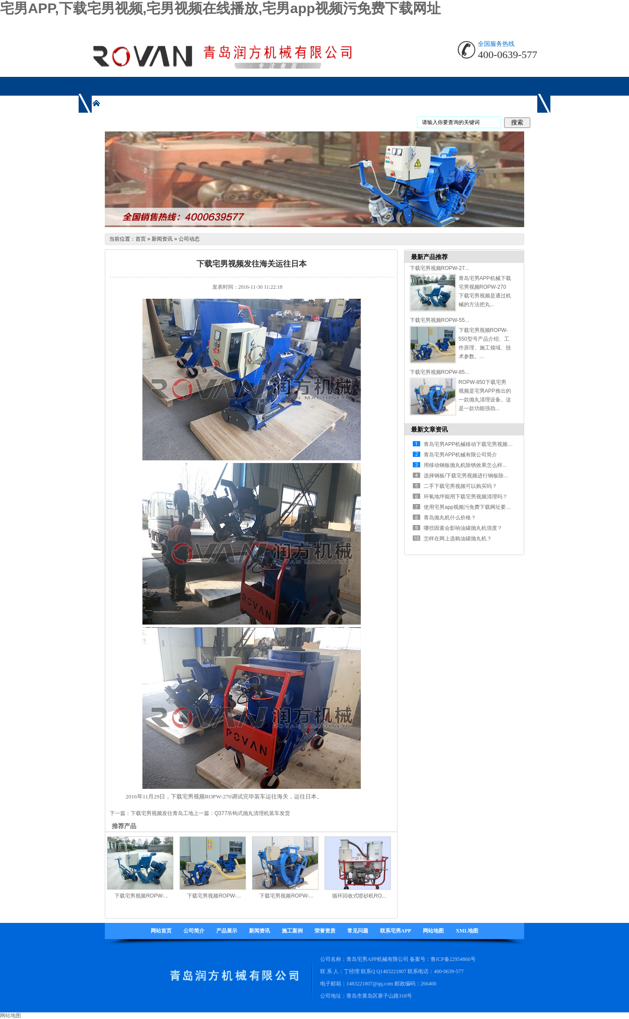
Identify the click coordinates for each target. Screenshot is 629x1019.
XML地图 (467, 931)
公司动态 (189, 239)
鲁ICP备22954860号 (453, 959)
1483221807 (393, 971)
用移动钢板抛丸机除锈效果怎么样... (465, 465)
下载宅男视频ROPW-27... (439, 268)
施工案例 (292, 931)
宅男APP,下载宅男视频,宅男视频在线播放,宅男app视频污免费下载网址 (220, 8)
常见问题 (357, 931)
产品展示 (226, 931)
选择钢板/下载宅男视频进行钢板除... (466, 476)
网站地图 (433, 931)
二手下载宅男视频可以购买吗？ (460, 486)
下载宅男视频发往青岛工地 (162, 813)
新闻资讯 (162, 239)
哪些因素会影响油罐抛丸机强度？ (463, 528)
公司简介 (193, 931)
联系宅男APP (395, 931)
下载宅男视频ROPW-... (141, 896)
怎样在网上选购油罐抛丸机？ (458, 538)
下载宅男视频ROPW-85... (439, 372)
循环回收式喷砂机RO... (359, 896)
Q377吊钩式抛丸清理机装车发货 (252, 813)
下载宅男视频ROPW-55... (439, 320)
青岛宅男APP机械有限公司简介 (460, 455)
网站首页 (161, 931)
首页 (140, 239)
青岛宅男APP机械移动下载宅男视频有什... (473, 444)
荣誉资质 (324, 931)
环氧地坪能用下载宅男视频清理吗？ (466, 497)
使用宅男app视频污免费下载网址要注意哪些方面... (483, 507)
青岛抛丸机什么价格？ (450, 518)
